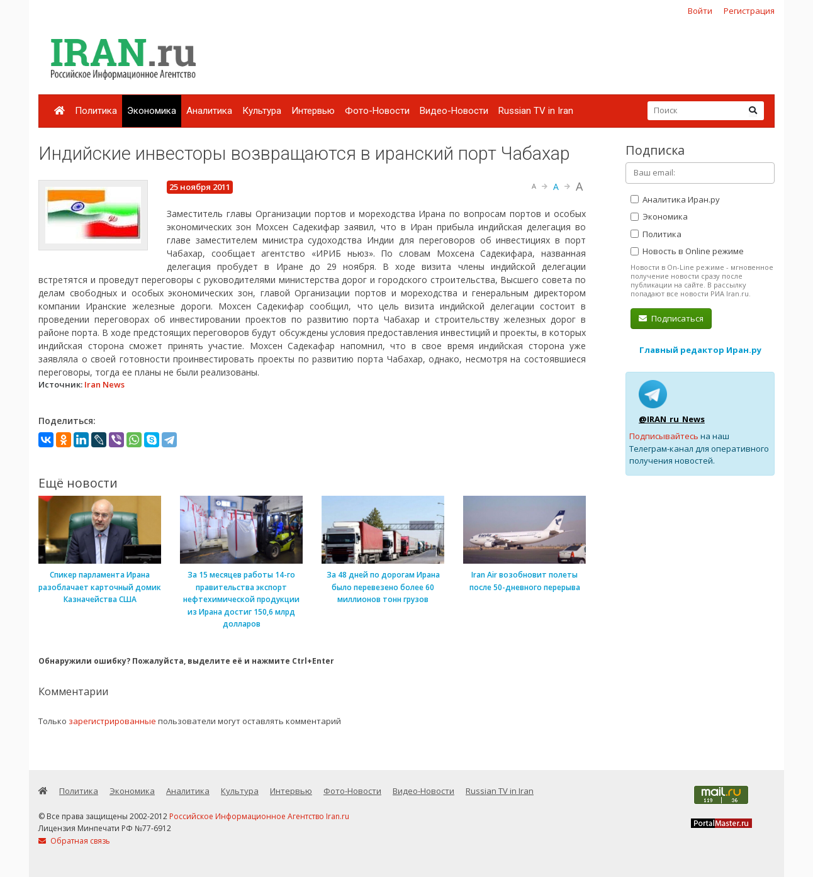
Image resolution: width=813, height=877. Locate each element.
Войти (700, 10)
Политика (96, 110)
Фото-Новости (377, 110)
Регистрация (749, 10)
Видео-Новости (454, 110)
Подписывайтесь (663, 436)
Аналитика (209, 110)
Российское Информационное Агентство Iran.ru (259, 816)
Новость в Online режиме (687, 251)
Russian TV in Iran (535, 110)
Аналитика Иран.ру (675, 199)
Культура (261, 110)
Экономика (151, 110)
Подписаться (671, 318)
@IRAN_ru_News (672, 419)
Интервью (313, 110)
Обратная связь (74, 840)
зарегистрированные (112, 721)
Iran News (104, 384)
